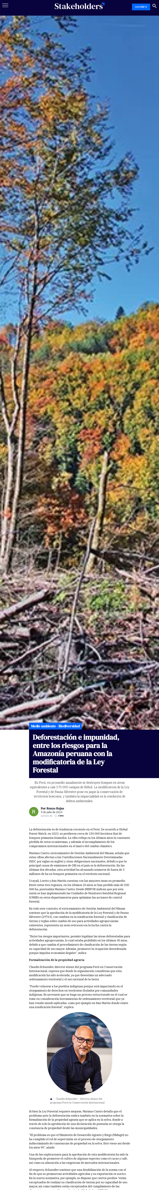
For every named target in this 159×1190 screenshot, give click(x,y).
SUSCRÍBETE (141, 7)
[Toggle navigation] (5, 5)
